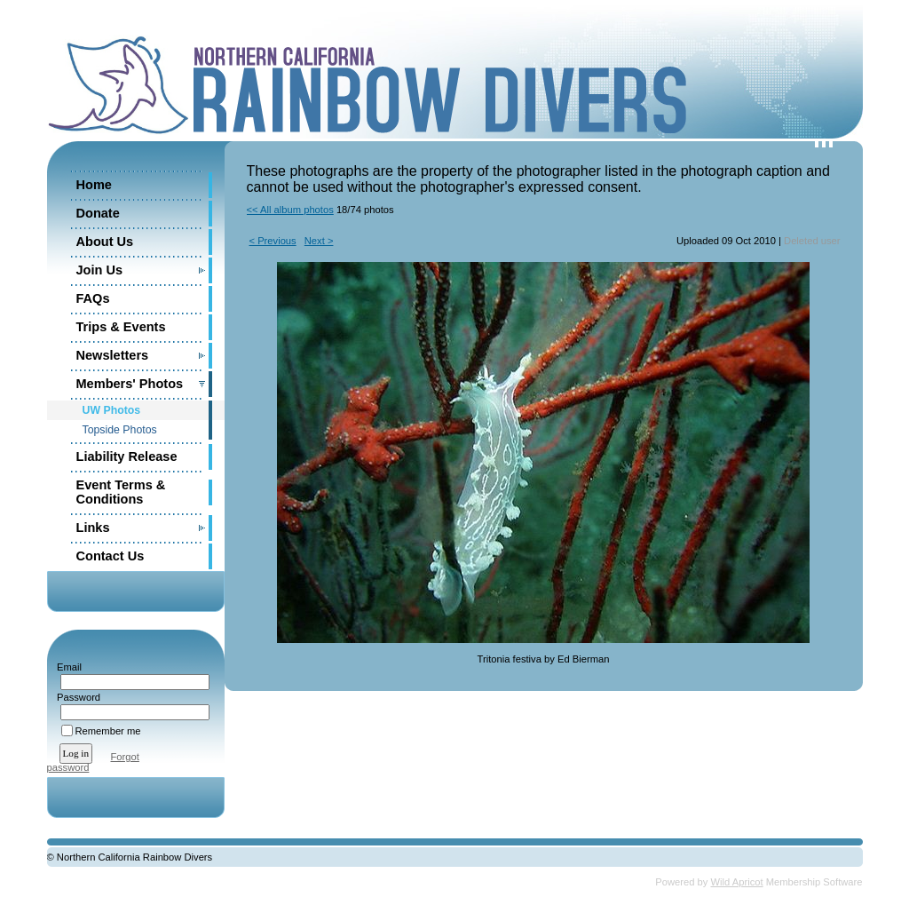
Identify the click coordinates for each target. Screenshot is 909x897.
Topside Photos (120, 430)
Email (66, 667)
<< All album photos (290, 209)
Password (76, 697)
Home (94, 185)
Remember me (108, 731)
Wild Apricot (737, 882)
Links (93, 527)
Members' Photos (130, 384)
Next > (319, 240)
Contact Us (110, 556)
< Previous (272, 240)
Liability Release (127, 456)
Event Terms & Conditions (121, 492)
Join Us (99, 270)
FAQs (93, 298)
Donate (98, 213)
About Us (105, 241)
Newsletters (112, 355)
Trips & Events (121, 327)
